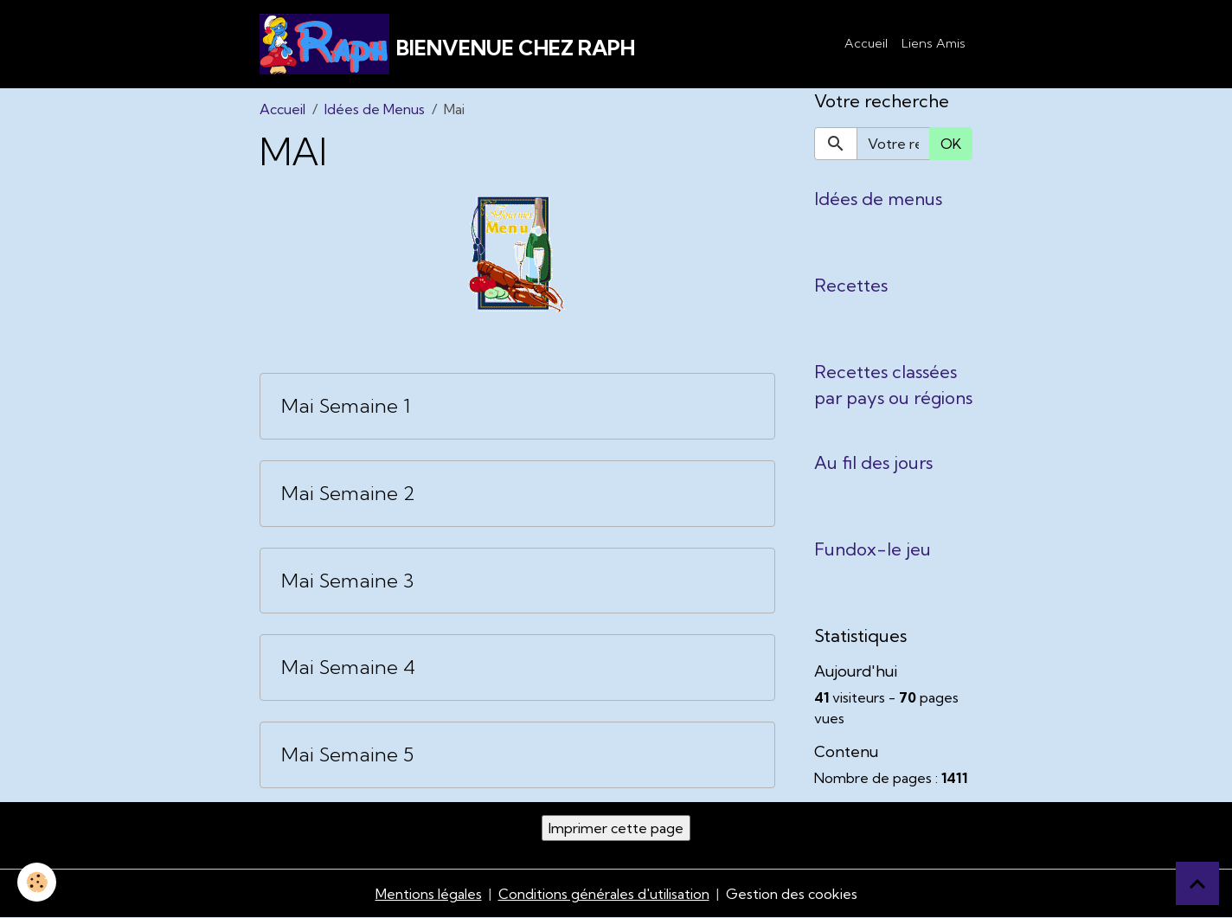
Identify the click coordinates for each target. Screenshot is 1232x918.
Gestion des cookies (791, 893)
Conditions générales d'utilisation (603, 893)
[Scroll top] (1197, 883)
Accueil (866, 43)
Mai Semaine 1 (345, 406)
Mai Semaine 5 (347, 755)
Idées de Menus (374, 109)
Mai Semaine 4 (348, 667)
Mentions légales (428, 893)
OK (950, 143)
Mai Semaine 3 (347, 581)
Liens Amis (934, 43)
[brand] (447, 44)
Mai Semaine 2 (348, 493)
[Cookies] (36, 882)
